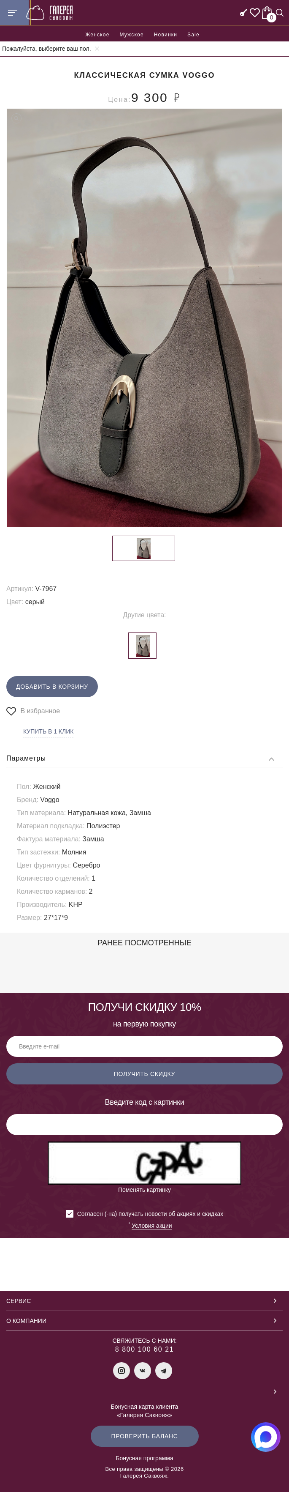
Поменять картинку (144, 1189)
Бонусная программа (144, 1458)
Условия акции (152, 1225)
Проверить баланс (144, 1436)
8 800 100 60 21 (144, 1349)
